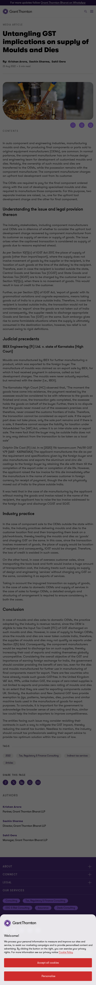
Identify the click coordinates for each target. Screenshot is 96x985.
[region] (48, 949)
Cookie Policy (66, 952)
